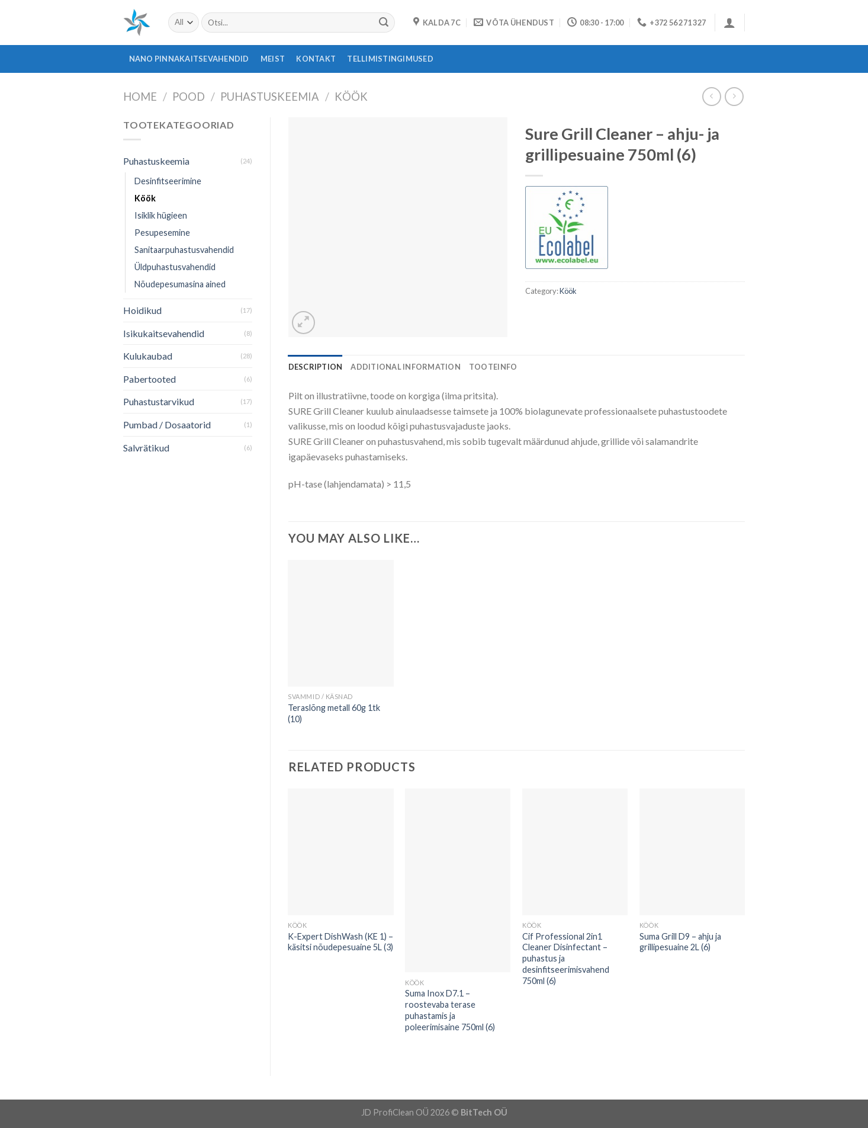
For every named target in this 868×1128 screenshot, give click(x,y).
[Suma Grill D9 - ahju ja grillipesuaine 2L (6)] (692, 852)
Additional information (406, 366)
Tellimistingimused (390, 58)
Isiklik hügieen (160, 215)
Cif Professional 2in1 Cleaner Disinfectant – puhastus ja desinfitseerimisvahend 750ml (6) (565, 958)
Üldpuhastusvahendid (175, 267)
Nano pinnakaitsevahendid (189, 58)
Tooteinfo (493, 366)
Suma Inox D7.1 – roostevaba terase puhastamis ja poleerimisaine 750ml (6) (450, 1009)
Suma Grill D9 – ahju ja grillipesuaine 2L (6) (680, 942)
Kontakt (316, 58)
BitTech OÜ (484, 1112)
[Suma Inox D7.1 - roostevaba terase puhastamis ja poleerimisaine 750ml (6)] (457, 880)
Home (140, 96)
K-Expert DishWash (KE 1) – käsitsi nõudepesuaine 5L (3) (340, 942)
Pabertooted (149, 378)
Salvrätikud (146, 447)
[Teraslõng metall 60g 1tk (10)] (340, 623)
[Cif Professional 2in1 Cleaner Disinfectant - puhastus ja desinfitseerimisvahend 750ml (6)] (575, 852)
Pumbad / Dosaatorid (167, 424)
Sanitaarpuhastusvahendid (184, 250)
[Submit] (384, 22)
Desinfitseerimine (167, 181)
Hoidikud (142, 310)
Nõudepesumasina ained (180, 284)
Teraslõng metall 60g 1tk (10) (334, 713)
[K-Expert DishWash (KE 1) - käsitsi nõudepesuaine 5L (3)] (340, 852)
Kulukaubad (147, 355)
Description (315, 366)
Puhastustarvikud (158, 401)
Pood (188, 96)
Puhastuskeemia (269, 96)
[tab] (315, 367)
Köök (351, 96)
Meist (273, 58)
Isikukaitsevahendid (163, 333)
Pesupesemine (162, 232)
